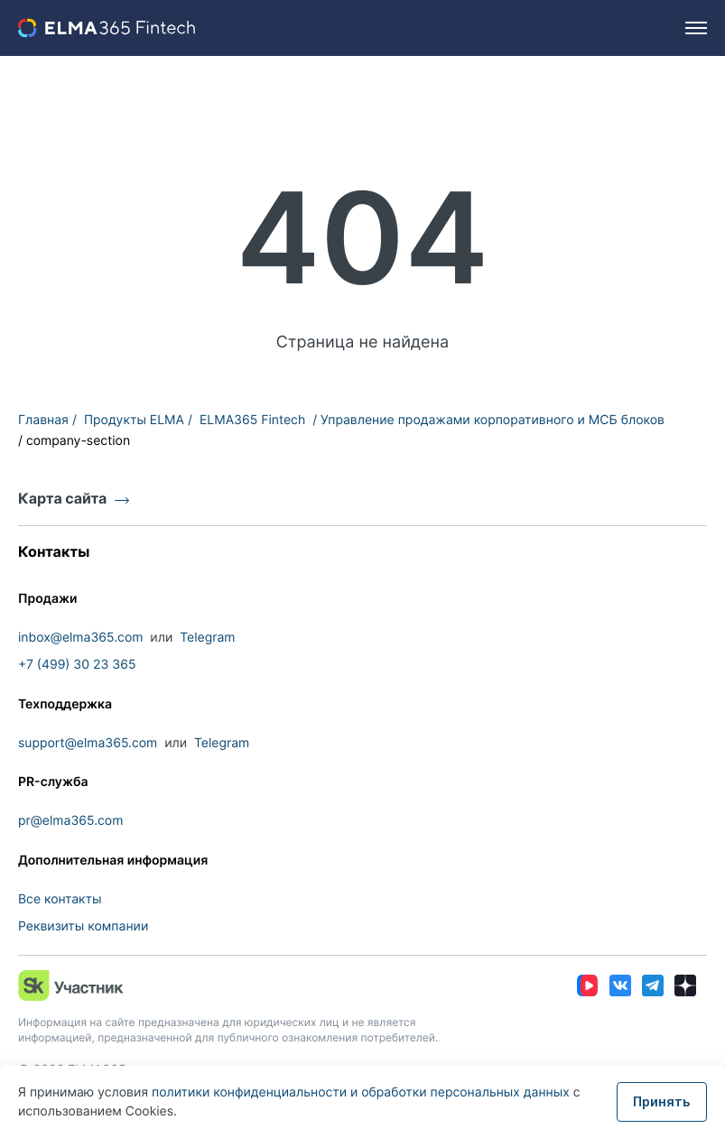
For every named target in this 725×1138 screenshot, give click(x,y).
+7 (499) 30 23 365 (76, 664)
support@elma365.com (87, 743)
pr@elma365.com (70, 820)
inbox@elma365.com (80, 637)
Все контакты (60, 899)
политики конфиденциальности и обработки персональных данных (362, 1092)
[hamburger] (696, 28)
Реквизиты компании (83, 926)
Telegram (207, 637)
